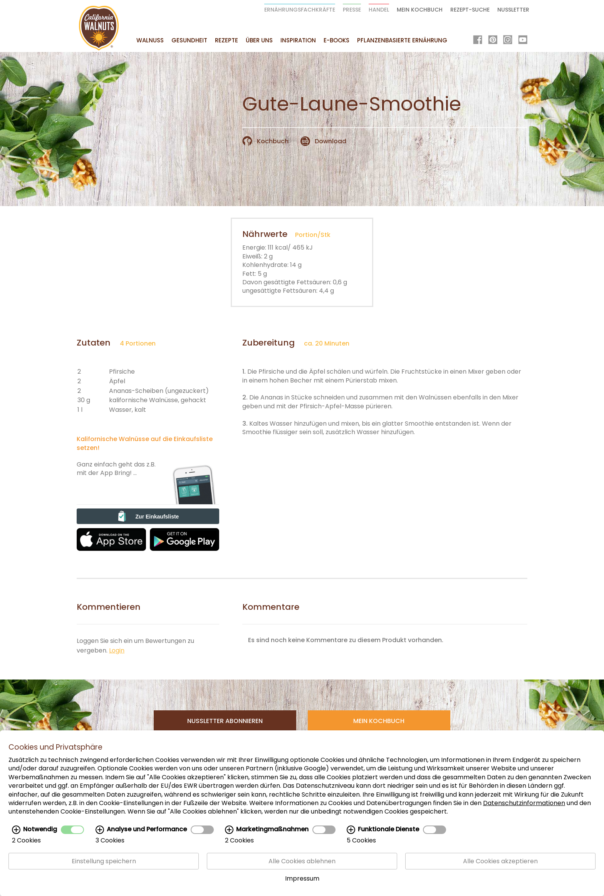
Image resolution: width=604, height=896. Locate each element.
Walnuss (150, 40)
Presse (352, 9)
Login (116, 650)
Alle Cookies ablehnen (302, 861)
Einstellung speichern (104, 861)
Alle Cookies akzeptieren (500, 861)
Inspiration (298, 40)
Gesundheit (189, 40)
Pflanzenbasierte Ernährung (402, 40)
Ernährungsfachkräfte (299, 9)
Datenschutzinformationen (524, 803)
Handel (379, 9)
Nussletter (513, 9)
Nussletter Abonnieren (225, 720)
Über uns (259, 40)
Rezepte (226, 40)
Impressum (302, 878)
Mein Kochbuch (420, 9)
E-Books (336, 40)
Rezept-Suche (470, 9)
